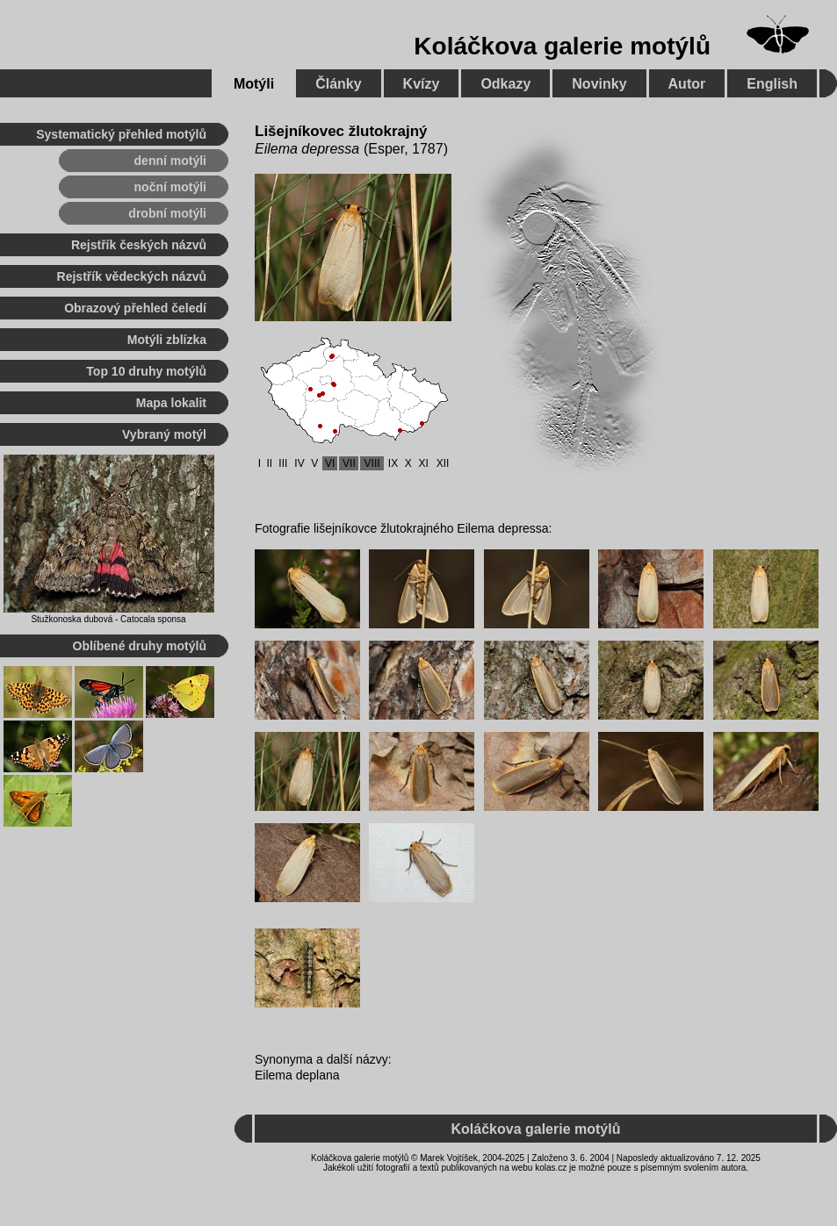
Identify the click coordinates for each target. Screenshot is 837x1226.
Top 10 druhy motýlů (146, 371)
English (772, 83)
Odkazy (505, 83)
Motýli (254, 83)
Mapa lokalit (171, 403)
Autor (687, 83)
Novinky (599, 83)
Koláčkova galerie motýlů (562, 46)
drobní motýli (167, 213)
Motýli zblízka (166, 340)
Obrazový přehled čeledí (135, 308)
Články (338, 83)
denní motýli (170, 161)
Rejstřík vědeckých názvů (131, 276)
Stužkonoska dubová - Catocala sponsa (108, 619)
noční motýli (170, 187)
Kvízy (421, 83)
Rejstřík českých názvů (138, 245)
